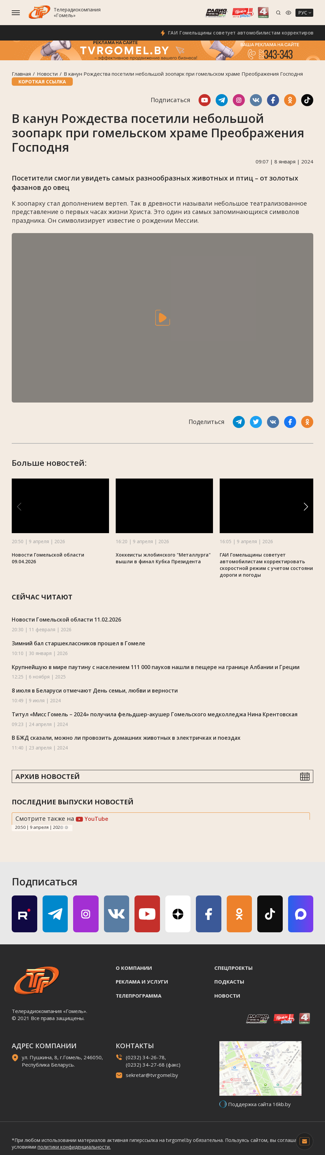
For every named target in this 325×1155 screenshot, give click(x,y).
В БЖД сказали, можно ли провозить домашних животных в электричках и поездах (126, 737)
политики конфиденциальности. (74, 1147)
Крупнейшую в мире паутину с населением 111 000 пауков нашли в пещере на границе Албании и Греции (156, 667)
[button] (306, 507)
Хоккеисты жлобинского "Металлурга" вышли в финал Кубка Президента (163, 558)
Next (66, 827)
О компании (134, 967)
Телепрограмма (138, 995)
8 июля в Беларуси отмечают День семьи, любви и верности (95, 690)
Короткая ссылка (42, 81)
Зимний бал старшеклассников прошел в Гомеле (78, 643)
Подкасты (229, 981)
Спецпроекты (233, 967)
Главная (21, 73)
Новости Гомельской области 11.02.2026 (66, 619)
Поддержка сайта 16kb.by (259, 1104)
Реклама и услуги (142, 981)
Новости (47, 73)
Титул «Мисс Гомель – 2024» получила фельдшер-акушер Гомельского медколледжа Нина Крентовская (154, 714)
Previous (61, 827)
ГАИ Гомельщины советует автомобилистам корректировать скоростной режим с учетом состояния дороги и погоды (268, 565)
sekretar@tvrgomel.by (152, 1075)
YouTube (92, 818)
